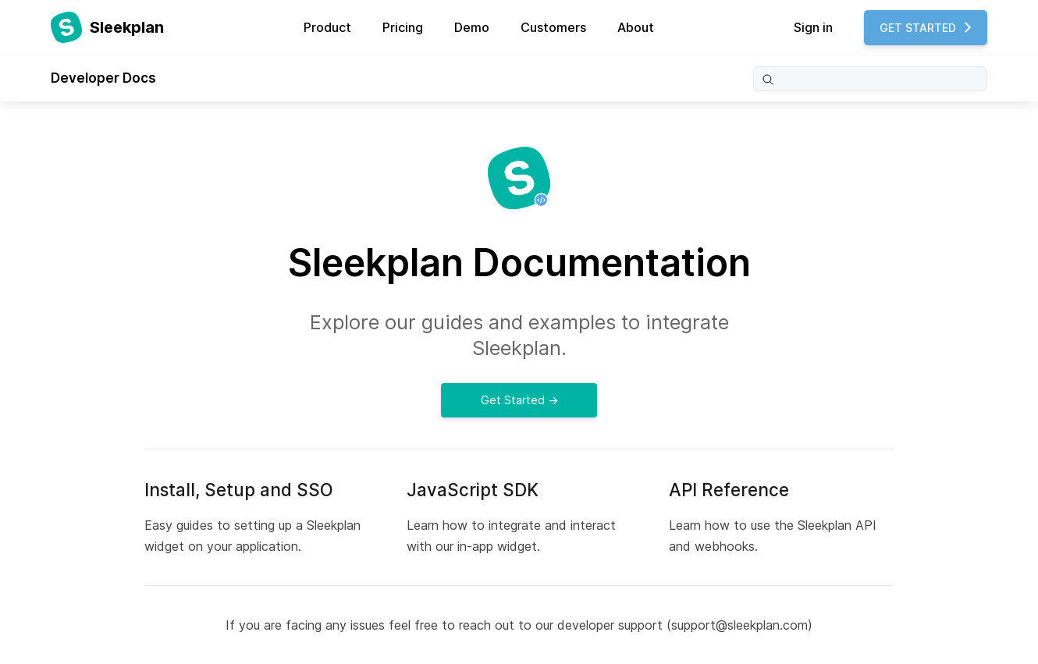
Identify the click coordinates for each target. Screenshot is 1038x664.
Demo (471, 27)
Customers (553, 27)
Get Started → (519, 400)
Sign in (813, 27)
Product (327, 27)
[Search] (870, 78)
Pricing (402, 27)
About (635, 27)
